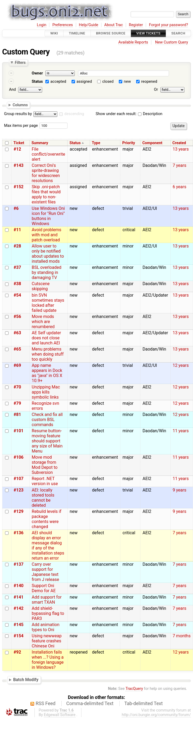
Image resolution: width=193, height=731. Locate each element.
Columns (20, 105)
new (127, 81)
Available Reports (133, 42)
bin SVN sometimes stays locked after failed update (48, 303)
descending (74, 114)
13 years (181, 149)
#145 (18, 624)
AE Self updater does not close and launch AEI (46, 337)
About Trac (113, 25)
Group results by (18, 114)
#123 (18, 490)
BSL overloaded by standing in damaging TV (46, 272)
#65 (17, 349)
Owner (37, 73)
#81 (17, 414)
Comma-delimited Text (89, 703)
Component (152, 143)
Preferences (62, 25)
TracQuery (134, 688)
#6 (16, 208)
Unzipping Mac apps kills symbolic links (46, 392)
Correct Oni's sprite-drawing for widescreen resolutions (46, 173)
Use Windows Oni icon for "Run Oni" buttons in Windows (48, 216)
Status (37, 81)
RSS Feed (46, 703)
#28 (17, 246)
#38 (17, 283)
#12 (17, 149)
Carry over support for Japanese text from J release (45, 572)
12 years (181, 365)
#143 (18, 165)
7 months (182, 635)
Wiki (54, 33)
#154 (18, 635)
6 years (179, 186)
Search (178, 33)
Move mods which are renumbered (43, 321)
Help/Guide (88, 25)
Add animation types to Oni (46, 627)
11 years (181, 430)
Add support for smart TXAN (47, 600)
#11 (17, 229)
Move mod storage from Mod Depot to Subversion (45, 465)
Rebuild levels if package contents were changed (46, 519)
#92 (17, 652)
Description (150, 114)
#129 (18, 511)
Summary (39, 143)
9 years (179, 490)
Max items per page (21, 125)
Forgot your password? (168, 25)
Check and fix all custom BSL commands (47, 419)
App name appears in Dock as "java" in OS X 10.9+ (47, 373)
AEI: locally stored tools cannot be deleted (43, 498)
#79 (17, 403)
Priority (128, 143)
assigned (84, 81)
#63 (17, 332)
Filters (20, 62)
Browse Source (110, 33)
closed (107, 81)
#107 (18, 478)
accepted (58, 81)
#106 (18, 457)
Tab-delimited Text (143, 703)
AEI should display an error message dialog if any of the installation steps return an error (48, 545)
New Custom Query (171, 42)
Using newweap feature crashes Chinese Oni (47, 641)
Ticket (18, 143)
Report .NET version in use (45, 481)
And (12, 89)
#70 (17, 387)
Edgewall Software (60, 715)
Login (41, 25)
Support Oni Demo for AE (44, 588)
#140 (18, 585)
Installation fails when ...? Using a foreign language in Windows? (48, 660)
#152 (18, 186)
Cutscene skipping (41, 286)
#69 (17, 365)
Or (156, 89)
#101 (18, 430)
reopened (149, 81)
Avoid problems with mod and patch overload (46, 234)
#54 (17, 295)
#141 (18, 597)
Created (179, 143)
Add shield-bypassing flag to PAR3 (48, 613)
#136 (18, 532)
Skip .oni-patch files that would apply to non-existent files (46, 194)
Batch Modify (25, 679)
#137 (18, 564)
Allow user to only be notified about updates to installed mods (48, 253)
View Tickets (148, 33)
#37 (17, 267)
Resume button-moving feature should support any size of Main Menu (47, 441)
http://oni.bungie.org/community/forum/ (156, 715)
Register (136, 25)
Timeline (77, 33)
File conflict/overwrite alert (48, 154)
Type (96, 143)
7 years (179, 165)
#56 (17, 316)
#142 (18, 608)
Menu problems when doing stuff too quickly (48, 354)
